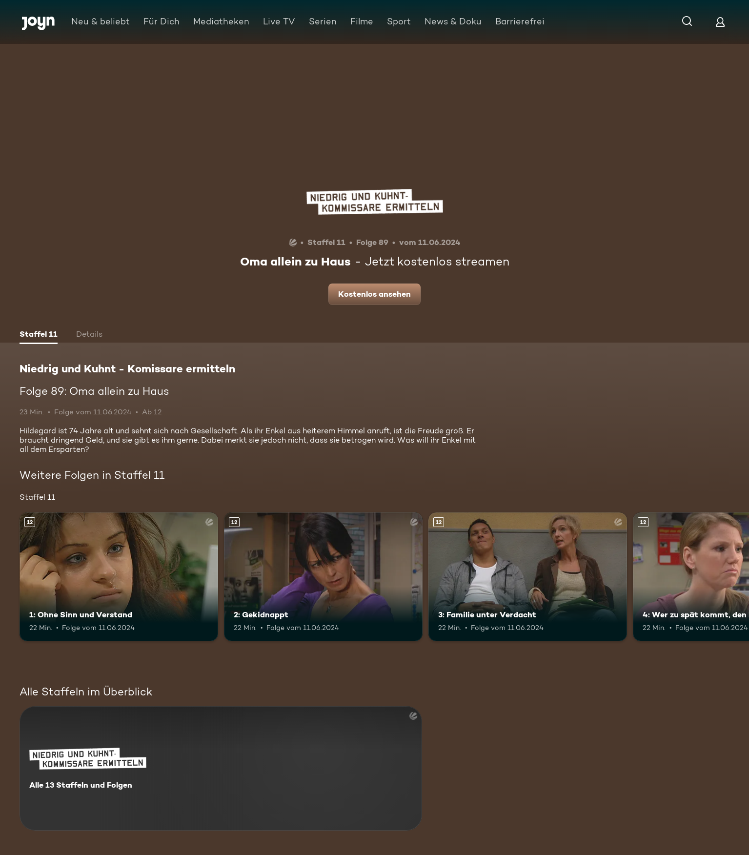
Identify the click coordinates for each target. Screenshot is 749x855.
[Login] (720, 21)
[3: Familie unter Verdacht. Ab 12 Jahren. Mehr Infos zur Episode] (527, 577)
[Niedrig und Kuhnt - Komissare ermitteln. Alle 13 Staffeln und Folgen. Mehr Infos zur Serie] (221, 768)
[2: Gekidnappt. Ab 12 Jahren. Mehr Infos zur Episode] (323, 577)
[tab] (39, 335)
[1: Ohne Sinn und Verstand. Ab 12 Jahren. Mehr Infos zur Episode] (119, 577)
